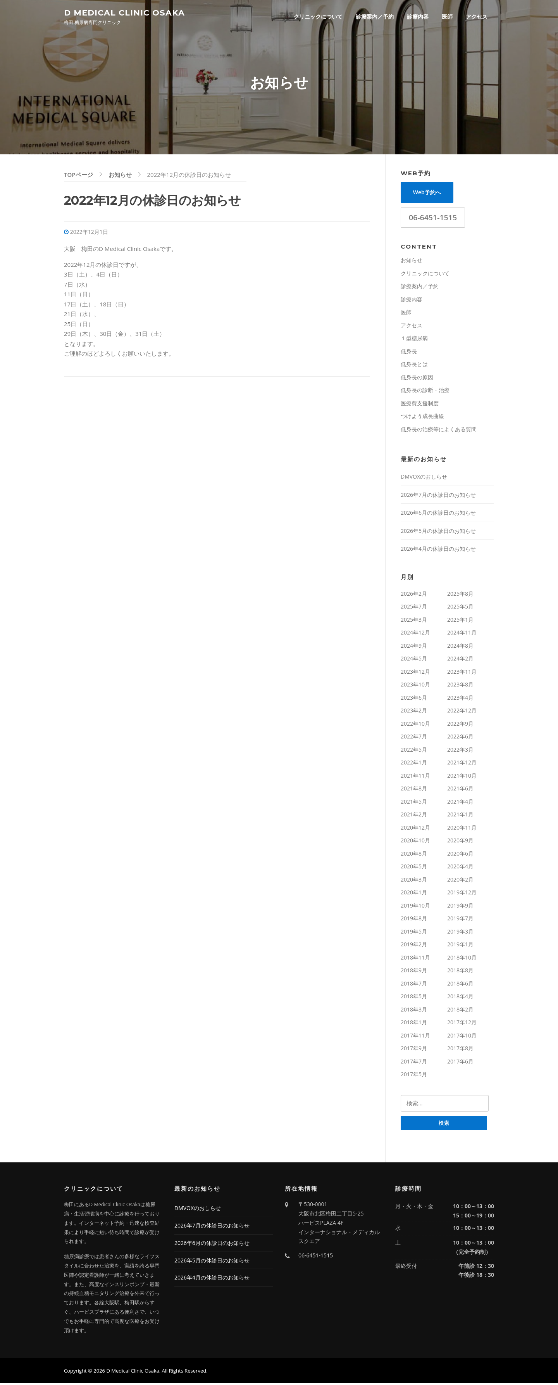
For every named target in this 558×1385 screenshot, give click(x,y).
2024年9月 (414, 647)
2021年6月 (460, 790)
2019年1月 (460, 945)
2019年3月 (460, 933)
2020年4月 (460, 867)
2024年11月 (462, 634)
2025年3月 (414, 621)
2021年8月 (414, 790)
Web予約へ (427, 193)
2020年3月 (414, 881)
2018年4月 (460, 997)
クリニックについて (318, 16)
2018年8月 (460, 971)
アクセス (476, 16)
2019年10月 (415, 907)
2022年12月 (462, 712)
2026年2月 (414, 595)
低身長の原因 (417, 378)
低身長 (409, 352)
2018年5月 (414, 997)
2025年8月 (460, 595)
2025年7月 (414, 608)
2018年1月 (414, 1023)
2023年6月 (414, 699)
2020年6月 (460, 855)
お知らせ (411, 261)
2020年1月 (414, 893)
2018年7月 (414, 985)
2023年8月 (460, 686)
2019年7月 (460, 919)
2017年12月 (462, 1023)
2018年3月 (414, 1011)
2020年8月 (414, 855)
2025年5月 (460, 608)
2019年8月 (414, 919)
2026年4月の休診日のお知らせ (438, 550)
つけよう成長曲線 (422, 417)
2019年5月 (414, 933)
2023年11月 (462, 673)
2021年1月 (460, 816)
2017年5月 (414, 1075)
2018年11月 (415, 959)
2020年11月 (462, 829)
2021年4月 (460, 803)
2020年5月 (414, 867)
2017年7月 (414, 1063)
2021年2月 (414, 816)
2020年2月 (460, 881)
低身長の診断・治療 (425, 391)
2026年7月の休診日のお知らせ (438, 496)
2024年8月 (460, 647)
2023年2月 (414, 712)
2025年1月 (460, 621)
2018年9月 (414, 971)
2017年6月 (460, 1063)
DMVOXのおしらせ (424, 478)
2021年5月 (414, 803)
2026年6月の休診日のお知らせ (438, 514)
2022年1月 (414, 764)
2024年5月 (414, 660)
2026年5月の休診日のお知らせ (438, 532)
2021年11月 (415, 777)
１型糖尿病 (414, 339)
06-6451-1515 (433, 219)
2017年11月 (415, 1037)
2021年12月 (462, 764)
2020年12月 (415, 829)
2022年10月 (415, 725)
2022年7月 (414, 738)
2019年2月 (414, 945)
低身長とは (414, 365)
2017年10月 (462, 1037)
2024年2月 (460, 660)
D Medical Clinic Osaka (124, 12)
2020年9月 (460, 842)
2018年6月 (460, 985)
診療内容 (418, 16)
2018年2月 (460, 1011)
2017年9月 (414, 1049)
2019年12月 (462, 893)
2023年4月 (460, 699)
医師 (447, 16)
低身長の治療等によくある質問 (439, 430)
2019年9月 (460, 907)
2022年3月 (460, 751)
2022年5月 (414, 751)
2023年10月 (415, 686)
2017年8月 (460, 1049)
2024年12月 (415, 634)
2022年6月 (460, 738)
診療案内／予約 (375, 16)
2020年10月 (415, 842)
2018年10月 (462, 959)
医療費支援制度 (420, 404)
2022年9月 (460, 725)
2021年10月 (462, 777)
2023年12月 (415, 673)
